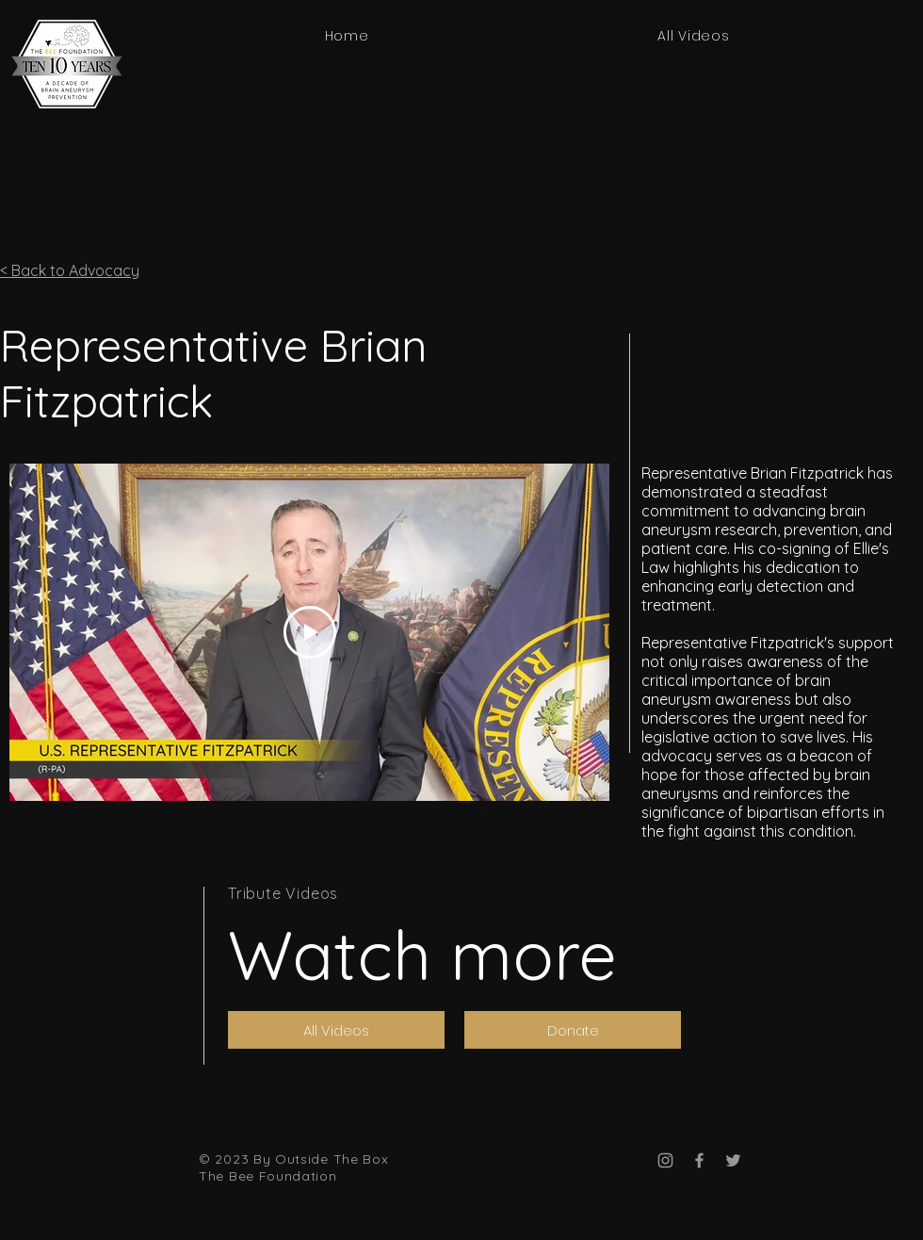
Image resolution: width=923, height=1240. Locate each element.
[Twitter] (733, 1160)
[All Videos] (336, 1030)
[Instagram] (665, 1160)
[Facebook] (699, 1160)
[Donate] (572, 1030)
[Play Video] (309, 632)
